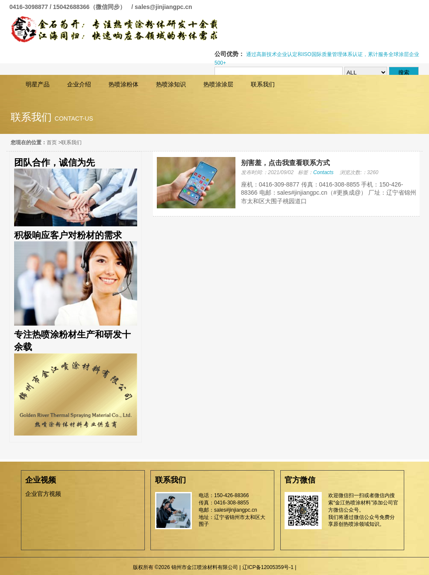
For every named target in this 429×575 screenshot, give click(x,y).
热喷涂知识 (171, 84)
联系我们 (263, 84)
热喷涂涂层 (218, 84)
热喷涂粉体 (123, 84)
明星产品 (38, 84)
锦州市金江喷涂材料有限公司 (113, 29)
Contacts (323, 172)
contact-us (74, 118)
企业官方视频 (43, 493)
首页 (52, 142)
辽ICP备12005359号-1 (268, 567)
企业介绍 (79, 84)
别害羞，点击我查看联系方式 (285, 162)
